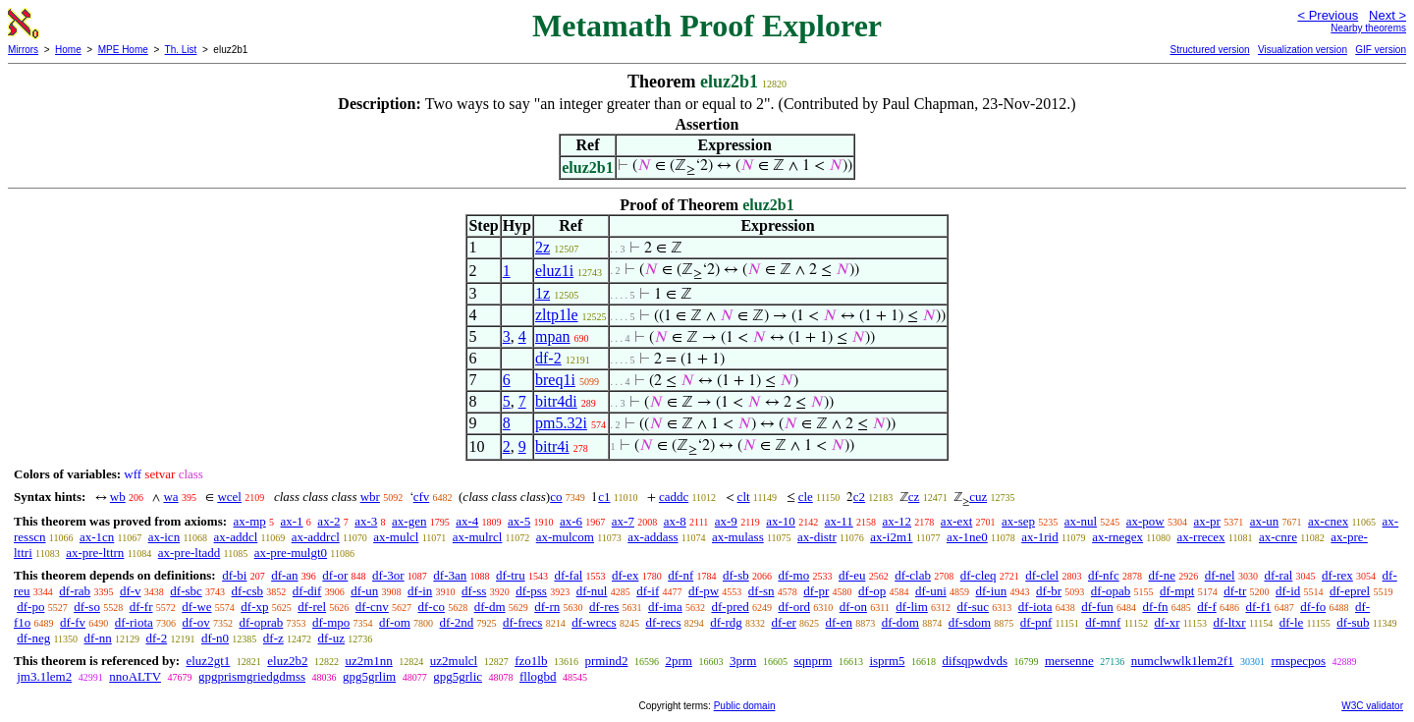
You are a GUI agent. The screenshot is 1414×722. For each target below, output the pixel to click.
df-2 (548, 358)
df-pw (703, 590)
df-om (394, 622)
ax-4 (467, 521)
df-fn (1155, 606)
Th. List (181, 49)
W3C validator (1372, 705)
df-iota (1035, 606)
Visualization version (1302, 49)
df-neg (33, 638)
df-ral (1278, 575)
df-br (1048, 590)
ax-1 (292, 521)
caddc (673, 496)
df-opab (1110, 590)
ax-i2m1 (891, 536)
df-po (30, 606)
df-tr (1235, 590)
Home (68, 49)
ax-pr (1207, 521)
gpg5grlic (457, 676)
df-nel (1220, 575)
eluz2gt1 (208, 660)
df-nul (592, 590)
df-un (364, 590)
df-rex (1337, 575)
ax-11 (839, 521)
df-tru (510, 575)
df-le (1291, 622)
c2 (859, 496)
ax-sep (1018, 521)
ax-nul (1080, 521)
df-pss (531, 590)
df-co (431, 606)
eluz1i (554, 270)
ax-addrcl (316, 536)
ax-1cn (97, 536)
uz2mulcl (453, 660)
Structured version (1209, 49)
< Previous (1327, 15)
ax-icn (164, 536)
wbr (370, 496)
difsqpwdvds (975, 660)
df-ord (795, 606)
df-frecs (522, 622)
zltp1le (556, 314)
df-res (604, 606)
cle (805, 496)
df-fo (1313, 606)
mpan (553, 336)
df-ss (474, 590)
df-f (1207, 606)
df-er (784, 622)
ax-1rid (1040, 536)
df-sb (736, 575)
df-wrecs (593, 622)
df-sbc (186, 590)
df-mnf (1102, 622)
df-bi (234, 575)
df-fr (141, 606)
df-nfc (1103, 575)
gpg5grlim (369, 676)
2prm (678, 660)
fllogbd (538, 676)
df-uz (331, 638)
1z (542, 293)
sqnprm (812, 660)
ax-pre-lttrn (95, 552)
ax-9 (726, 521)
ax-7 (623, 521)
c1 (604, 496)
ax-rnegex (1117, 536)
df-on (853, 606)
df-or (335, 575)
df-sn (761, 590)
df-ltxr (1229, 622)
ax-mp (250, 521)
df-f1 (1258, 606)
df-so (87, 606)
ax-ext (956, 521)
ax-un (1264, 521)
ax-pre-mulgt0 (290, 552)
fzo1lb (531, 660)
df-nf (680, 575)
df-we (196, 606)
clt (743, 496)
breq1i (555, 379)
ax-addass (652, 536)
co (556, 496)
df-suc (973, 606)
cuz (978, 496)
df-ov (196, 622)
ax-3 (365, 521)
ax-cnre (1278, 536)
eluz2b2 (287, 660)
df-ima (665, 606)
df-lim (912, 606)
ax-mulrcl (478, 536)
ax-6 (571, 521)
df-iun (991, 590)
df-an (284, 575)
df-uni (931, 590)
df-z (273, 638)
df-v (130, 590)
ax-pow (1145, 521)
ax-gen (409, 521)
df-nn (98, 638)
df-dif (307, 590)
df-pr (816, 590)
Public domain (745, 705)
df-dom (900, 622)
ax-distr (817, 536)
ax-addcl (236, 536)
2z (542, 247)
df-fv (72, 622)
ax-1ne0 (967, 536)
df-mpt (1177, 590)
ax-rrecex (1200, 536)
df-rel (312, 606)
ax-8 (675, 521)
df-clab (913, 575)
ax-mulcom (565, 536)
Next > (1387, 15)
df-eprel (1350, 590)
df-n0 (215, 638)
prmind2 (605, 660)
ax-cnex (1328, 521)
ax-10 (780, 521)
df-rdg (726, 622)
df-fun (1097, 606)
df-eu (852, 575)
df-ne (1161, 575)
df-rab (74, 590)
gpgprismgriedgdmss (251, 676)
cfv (421, 496)
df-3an (449, 575)
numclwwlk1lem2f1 (1182, 660)
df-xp (254, 606)
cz (914, 496)
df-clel (1042, 575)
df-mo (793, 575)
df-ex (625, 575)
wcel (229, 496)
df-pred (729, 606)
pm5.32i (561, 423)
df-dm (490, 606)
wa (170, 496)
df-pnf (1036, 622)
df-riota (134, 622)
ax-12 (897, 521)
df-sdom (970, 622)
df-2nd (457, 622)
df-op (872, 590)
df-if (647, 590)
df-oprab (262, 622)
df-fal (568, 575)
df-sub (1352, 622)
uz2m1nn (368, 660)
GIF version (1380, 49)
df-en (839, 622)
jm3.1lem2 (44, 676)
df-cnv (372, 606)
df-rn (547, 606)
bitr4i (552, 446)
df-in (420, 590)
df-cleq (978, 575)
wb (118, 496)
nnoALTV (135, 676)
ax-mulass (738, 536)
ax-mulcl (395, 536)
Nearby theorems (1368, 28)
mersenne (1069, 660)
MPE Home (123, 49)
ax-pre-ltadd (189, 552)
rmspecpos (1298, 660)
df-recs (662, 622)
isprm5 (886, 660)
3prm (743, 660)
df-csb (248, 590)
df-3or (388, 575)
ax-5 (519, 521)
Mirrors (23, 49)
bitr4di (556, 401)
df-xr (1166, 622)
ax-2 (328, 521)
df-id (1288, 590)
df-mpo (331, 622)
